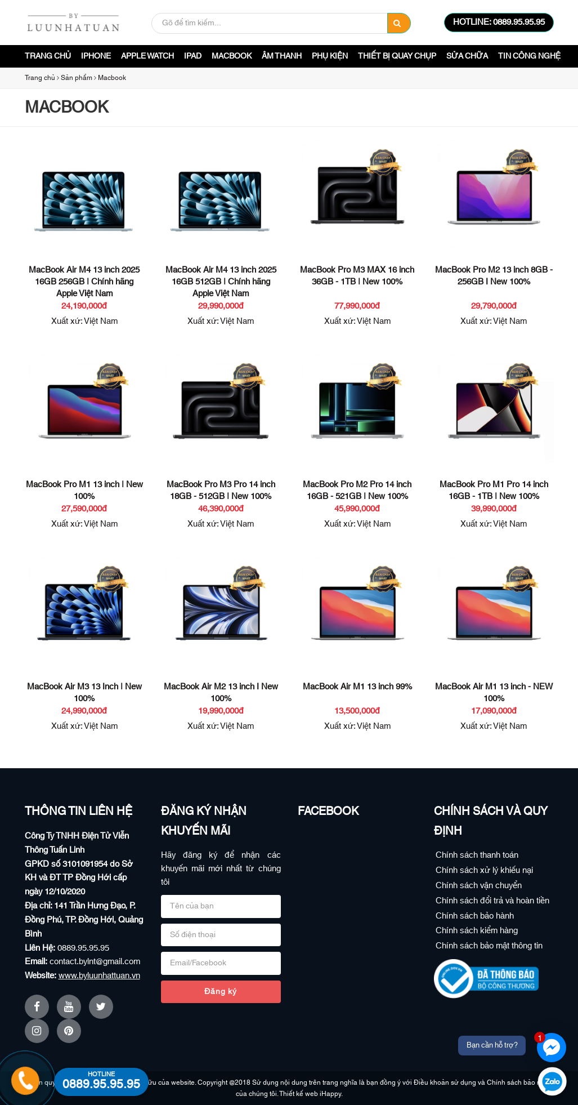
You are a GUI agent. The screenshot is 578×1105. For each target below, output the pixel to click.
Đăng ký (220, 991)
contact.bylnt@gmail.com (95, 961)
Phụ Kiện (330, 56)
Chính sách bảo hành (475, 916)
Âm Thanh (282, 56)
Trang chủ (48, 56)
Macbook (232, 56)
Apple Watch (147, 56)
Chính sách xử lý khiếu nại (484, 870)
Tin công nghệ (529, 56)
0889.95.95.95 (83, 948)
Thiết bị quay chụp (397, 56)
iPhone (96, 56)
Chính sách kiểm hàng (477, 930)
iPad (192, 56)
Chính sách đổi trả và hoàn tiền (492, 900)
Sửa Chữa (467, 56)
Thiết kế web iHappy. (311, 1094)
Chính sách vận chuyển (479, 885)
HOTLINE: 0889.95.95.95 (499, 22)
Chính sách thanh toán (477, 855)
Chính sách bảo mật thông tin (489, 945)
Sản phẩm (76, 78)
